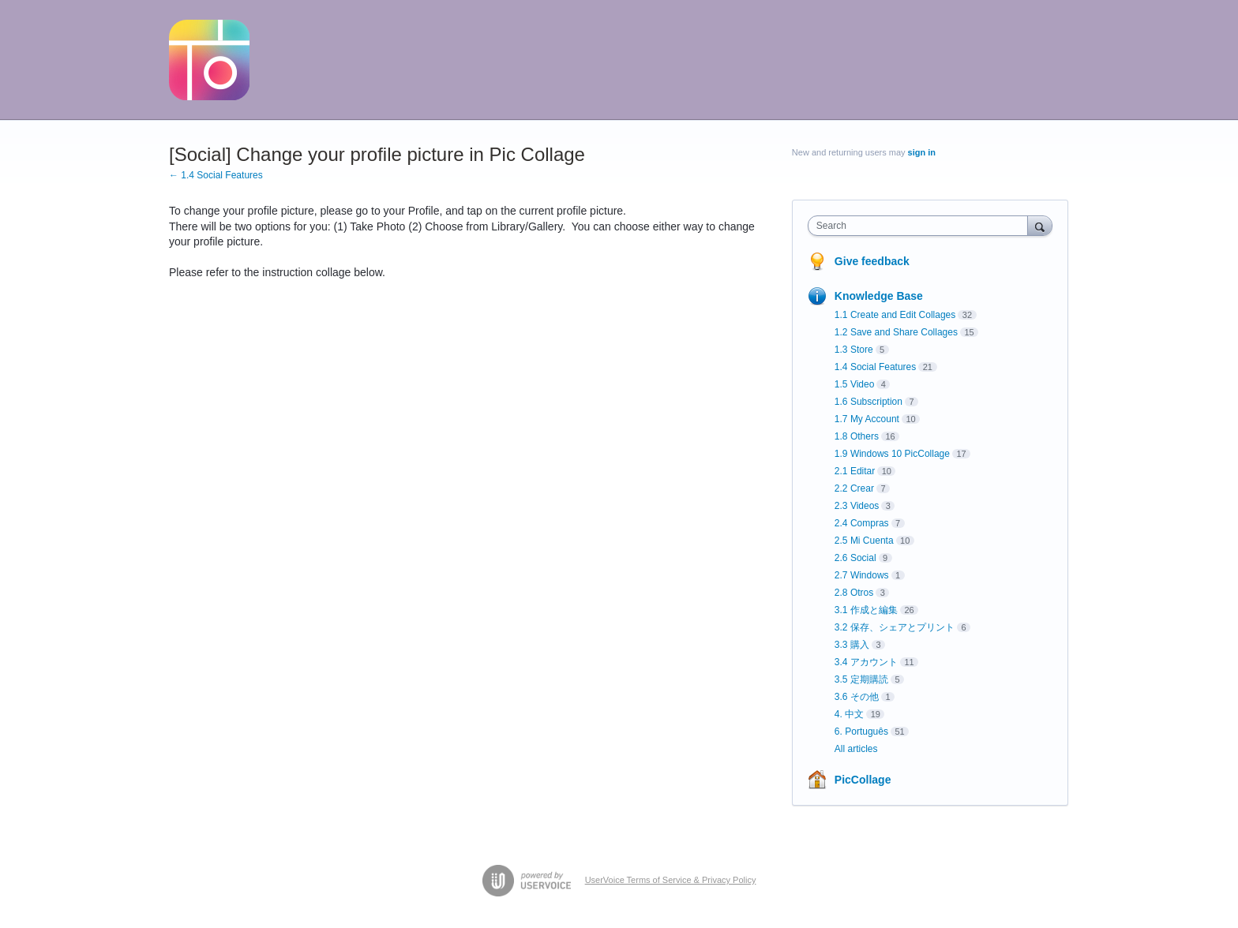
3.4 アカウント (866, 662)
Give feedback (872, 261)
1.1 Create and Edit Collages (895, 314)
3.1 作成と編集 (866, 610)
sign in (922, 152)
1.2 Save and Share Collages (896, 332)
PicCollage (863, 779)
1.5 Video (855, 384)
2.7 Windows (862, 575)
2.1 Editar (855, 471)
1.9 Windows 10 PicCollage (892, 453)
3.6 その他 (857, 696)
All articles (856, 748)
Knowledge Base (879, 296)
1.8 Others (857, 436)
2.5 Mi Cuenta (864, 540)
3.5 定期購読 (861, 679)
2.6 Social (855, 557)
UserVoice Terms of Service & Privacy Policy (670, 880)
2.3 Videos (857, 505)
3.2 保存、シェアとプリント (895, 627)
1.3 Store (854, 349)
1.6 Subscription (868, 401)
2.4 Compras (862, 523)
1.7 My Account (867, 419)
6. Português (861, 731)
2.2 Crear (854, 488)
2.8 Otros (854, 592)
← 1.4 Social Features (216, 175)
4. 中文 (849, 714)
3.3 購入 (852, 644)
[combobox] (922, 225)
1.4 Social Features (875, 366)
